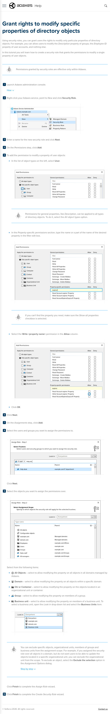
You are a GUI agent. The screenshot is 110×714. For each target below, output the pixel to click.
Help (38, 5)
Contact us (103, 709)
